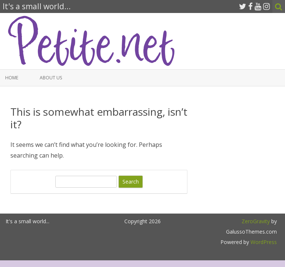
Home (11, 78)
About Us (51, 78)
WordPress (263, 241)
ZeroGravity (256, 221)
